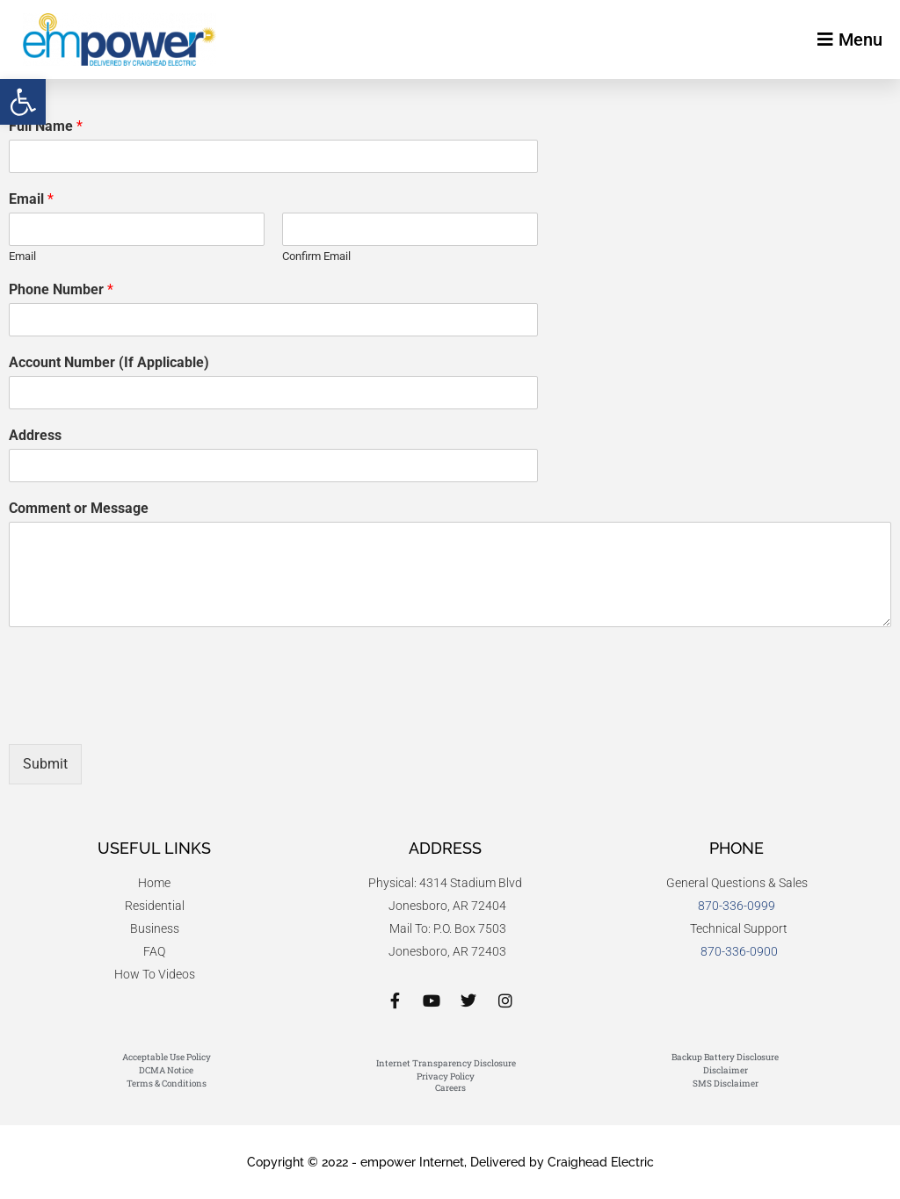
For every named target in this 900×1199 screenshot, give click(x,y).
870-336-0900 (739, 951)
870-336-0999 (736, 906)
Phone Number (61, 289)
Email (31, 199)
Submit (45, 763)
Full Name (46, 126)
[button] (23, 102)
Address (35, 435)
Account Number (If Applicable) (109, 362)
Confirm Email (316, 256)
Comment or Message (79, 508)
